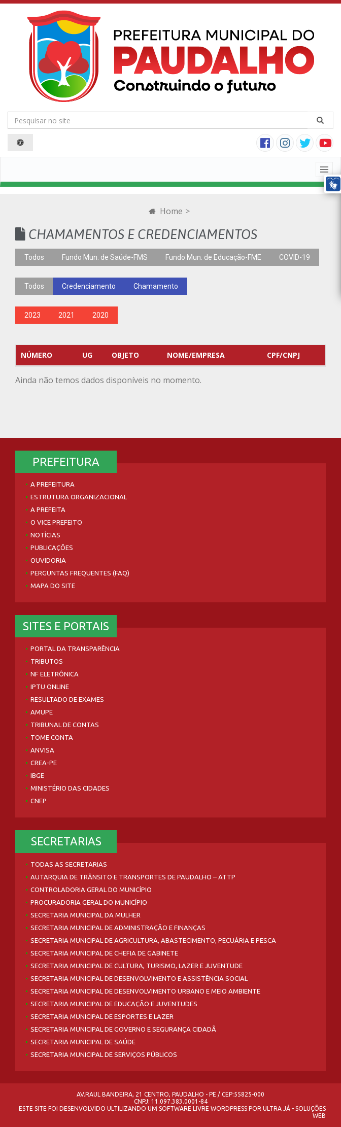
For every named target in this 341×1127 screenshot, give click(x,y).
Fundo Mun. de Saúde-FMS (105, 257)
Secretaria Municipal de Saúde (82, 1041)
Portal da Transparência (75, 648)
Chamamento (155, 286)
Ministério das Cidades (70, 788)
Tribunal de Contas (64, 724)
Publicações (51, 547)
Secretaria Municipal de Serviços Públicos (103, 1054)
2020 (100, 315)
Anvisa (42, 750)
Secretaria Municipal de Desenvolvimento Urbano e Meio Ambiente (145, 991)
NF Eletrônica (54, 673)
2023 (32, 315)
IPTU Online (49, 686)
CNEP (38, 800)
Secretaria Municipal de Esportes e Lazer (102, 1016)
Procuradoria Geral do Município (88, 902)
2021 (66, 315)
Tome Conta (51, 737)
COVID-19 (294, 257)
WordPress (229, 1108)
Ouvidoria (48, 560)
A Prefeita (47, 509)
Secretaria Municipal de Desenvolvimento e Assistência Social (139, 978)
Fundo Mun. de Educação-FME (213, 257)
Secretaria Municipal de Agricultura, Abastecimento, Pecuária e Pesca (153, 940)
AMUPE (41, 711)
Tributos (46, 661)
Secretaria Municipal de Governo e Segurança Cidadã (123, 1029)
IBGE (37, 775)
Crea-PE (43, 762)
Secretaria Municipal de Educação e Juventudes (113, 1003)
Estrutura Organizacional (78, 496)
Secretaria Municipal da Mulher (85, 914)
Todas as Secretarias (68, 864)
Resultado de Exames (67, 699)
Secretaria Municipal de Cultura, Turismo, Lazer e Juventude (136, 965)
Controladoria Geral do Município (91, 889)
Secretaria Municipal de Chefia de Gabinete (104, 953)
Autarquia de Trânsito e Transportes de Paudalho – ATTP (132, 876)
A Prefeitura (52, 484)
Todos (34, 257)
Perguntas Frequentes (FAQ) (79, 572)
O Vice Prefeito (56, 522)
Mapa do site (52, 585)
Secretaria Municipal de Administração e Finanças (118, 927)
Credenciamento (89, 286)
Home (166, 211)
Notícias (45, 534)
